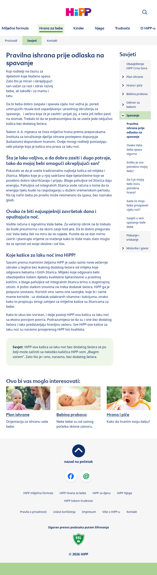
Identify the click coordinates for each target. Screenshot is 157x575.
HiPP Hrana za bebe (73, 493)
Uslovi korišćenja (64, 512)
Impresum (89, 512)
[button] (144, 12)
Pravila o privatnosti (33, 512)
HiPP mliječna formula (38, 493)
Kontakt (52, 41)
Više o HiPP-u (111, 512)
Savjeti (32, 41)
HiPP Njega (124, 493)
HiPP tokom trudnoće (78, 501)
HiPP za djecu (102, 493)
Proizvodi (11, 41)
